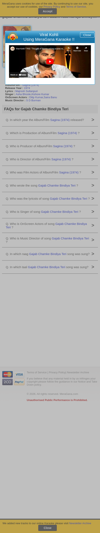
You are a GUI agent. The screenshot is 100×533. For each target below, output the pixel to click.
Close (87, 35)
